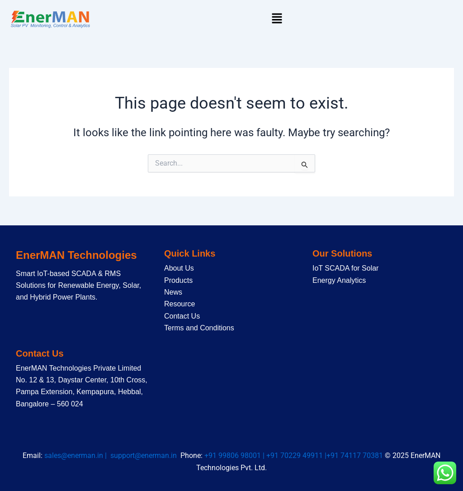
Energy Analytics (339, 280)
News (173, 292)
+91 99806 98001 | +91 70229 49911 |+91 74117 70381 (294, 455)
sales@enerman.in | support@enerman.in (112, 455)
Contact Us (182, 316)
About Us (179, 268)
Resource (179, 304)
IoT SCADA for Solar (345, 268)
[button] (277, 19)
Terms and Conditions (199, 328)
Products (178, 280)
